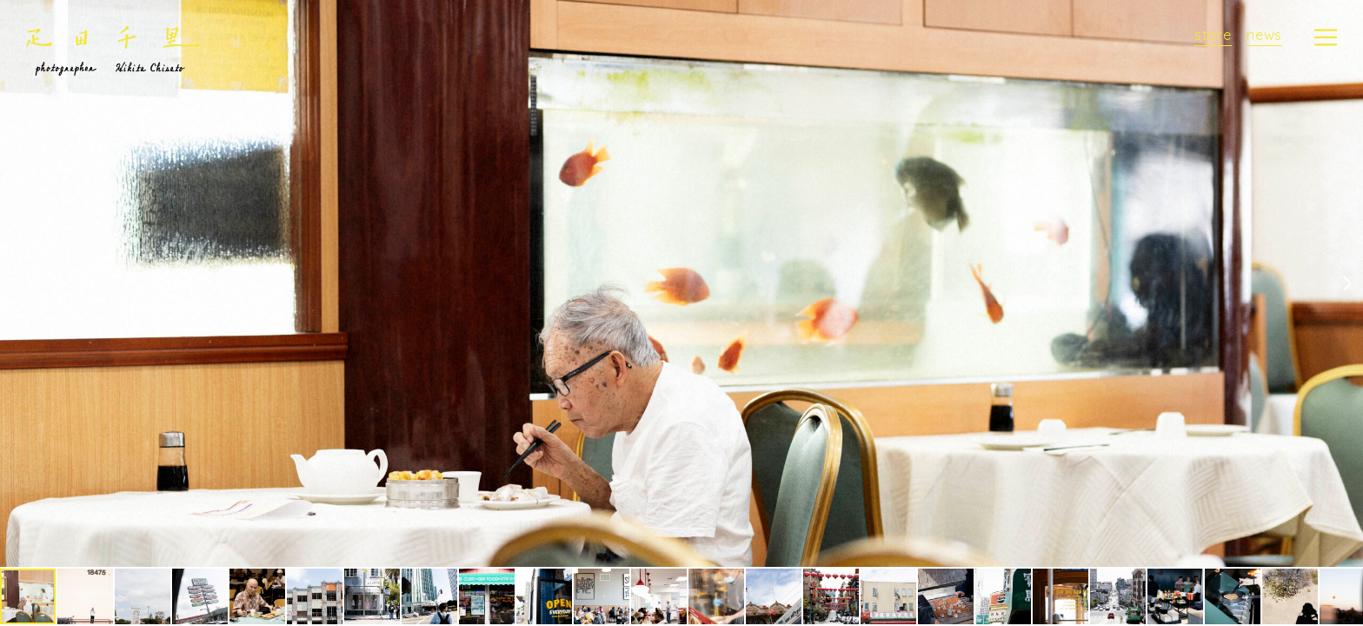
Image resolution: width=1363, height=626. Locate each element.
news (1264, 34)
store (1213, 34)
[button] (1347, 283)
